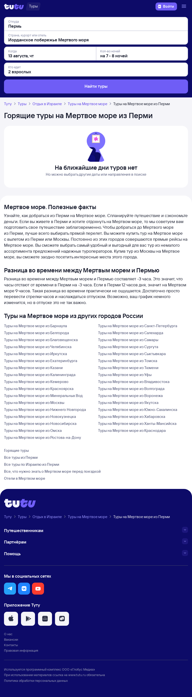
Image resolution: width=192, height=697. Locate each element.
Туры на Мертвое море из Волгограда (131, 388)
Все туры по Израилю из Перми (31, 464)
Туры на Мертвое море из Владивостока (134, 381)
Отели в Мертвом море (24, 478)
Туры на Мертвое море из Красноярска (39, 388)
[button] (10, 589)
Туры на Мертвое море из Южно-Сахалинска (137, 409)
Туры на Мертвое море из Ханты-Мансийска (137, 423)
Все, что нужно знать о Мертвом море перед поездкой (52, 471)
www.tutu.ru (77, 675)
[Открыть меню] (184, 6)
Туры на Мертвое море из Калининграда (40, 374)
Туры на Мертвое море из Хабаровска (131, 416)
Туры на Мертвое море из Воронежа (130, 395)
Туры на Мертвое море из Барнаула (35, 325)
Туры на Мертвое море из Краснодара (132, 430)
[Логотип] (14, 6)
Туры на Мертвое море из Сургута (128, 346)
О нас (8, 634)
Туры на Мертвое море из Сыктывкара (132, 353)
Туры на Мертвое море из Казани (33, 367)
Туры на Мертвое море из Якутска (128, 402)
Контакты (11, 645)
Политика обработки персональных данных (36, 681)
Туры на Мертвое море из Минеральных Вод (43, 395)
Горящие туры (16, 450)
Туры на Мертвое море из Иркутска (35, 353)
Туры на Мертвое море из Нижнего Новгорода (45, 409)
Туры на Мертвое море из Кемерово (36, 381)
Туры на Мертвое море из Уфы (125, 374)
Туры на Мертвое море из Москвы (34, 402)
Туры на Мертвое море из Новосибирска (40, 423)
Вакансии (11, 639)
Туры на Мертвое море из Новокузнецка (40, 416)
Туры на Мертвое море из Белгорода (36, 332)
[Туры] (33, 6)
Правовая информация (21, 650)
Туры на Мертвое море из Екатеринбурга (40, 360)
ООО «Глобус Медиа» (78, 669)
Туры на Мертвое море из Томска (127, 360)
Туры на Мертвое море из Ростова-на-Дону (42, 437)
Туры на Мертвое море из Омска (33, 430)
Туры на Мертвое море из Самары (128, 339)
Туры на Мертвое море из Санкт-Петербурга (137, 325)
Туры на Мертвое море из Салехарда (130, 332)
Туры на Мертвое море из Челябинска (38, 346)
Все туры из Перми (21, 457)
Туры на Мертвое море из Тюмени (128, 367)
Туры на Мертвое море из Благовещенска (41, 339)
